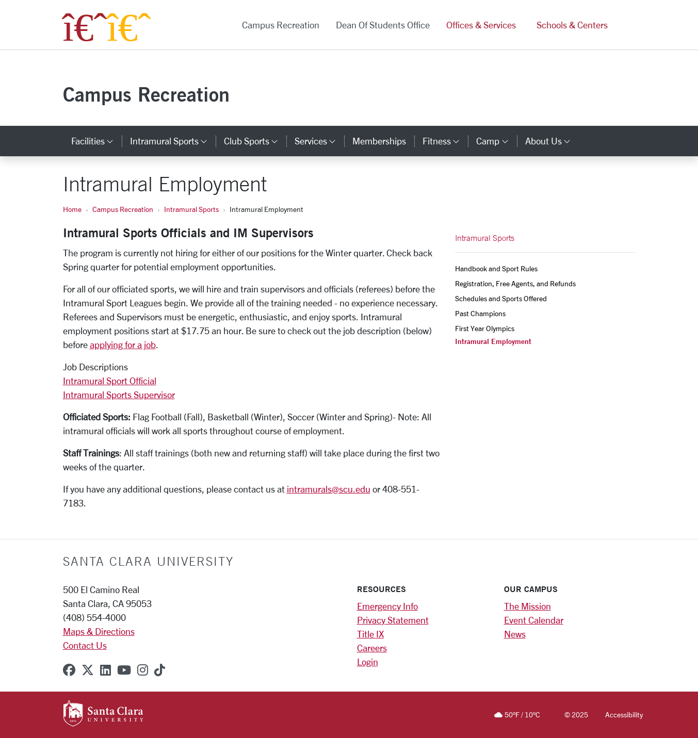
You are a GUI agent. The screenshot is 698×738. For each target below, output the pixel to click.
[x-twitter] (88, 670)
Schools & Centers (572, 25)
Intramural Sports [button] (173, 141)
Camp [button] (496, 141)
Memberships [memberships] (379, 141)
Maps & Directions (99, 631)
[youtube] (124, 670)
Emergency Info (387, 606)
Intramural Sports (191, 209)
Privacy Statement (393, 620)
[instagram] (142, 670)
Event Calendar (533, 620)
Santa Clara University (148, 561)
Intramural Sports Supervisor (119, 394)
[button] (627, 25)
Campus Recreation (280, 25)
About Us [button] (552, 141)
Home (72, 209)
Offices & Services (481, 25)
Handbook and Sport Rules (496, 268)
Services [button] (319, 141)
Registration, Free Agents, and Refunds (515, 283)
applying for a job (123, 344)
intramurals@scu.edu (328, 489)
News (515, 634)
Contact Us (85, 645)
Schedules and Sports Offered (501, 298)
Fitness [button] (445, 141)
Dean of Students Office (383, 25)
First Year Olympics (484, 328)
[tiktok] (159, 670)
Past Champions (480, 313)
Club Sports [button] (255, 141)
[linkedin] (105, 670)
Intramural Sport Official (109, 380)
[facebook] (69, 670)
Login (367, 662)
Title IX (370, 634)
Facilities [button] (96, 141)
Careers (372, 648)
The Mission (527, 606)
